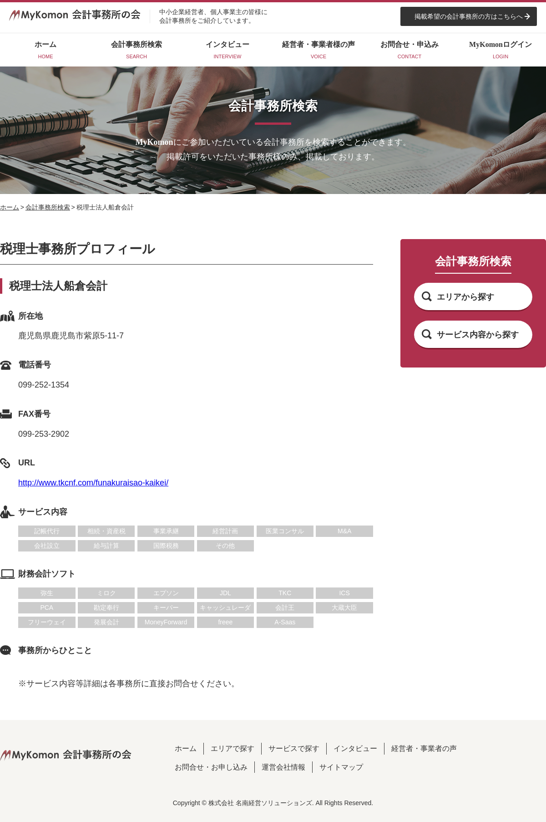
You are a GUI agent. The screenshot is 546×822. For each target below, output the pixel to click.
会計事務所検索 (47, 207)
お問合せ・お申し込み (211, 767)
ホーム (9, 207)
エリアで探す (232, 748)
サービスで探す (293, 748)
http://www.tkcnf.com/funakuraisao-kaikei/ (93, 482)
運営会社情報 (283, 767)
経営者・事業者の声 (424, 748)
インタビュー (355, 748)
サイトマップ (341, 767)
